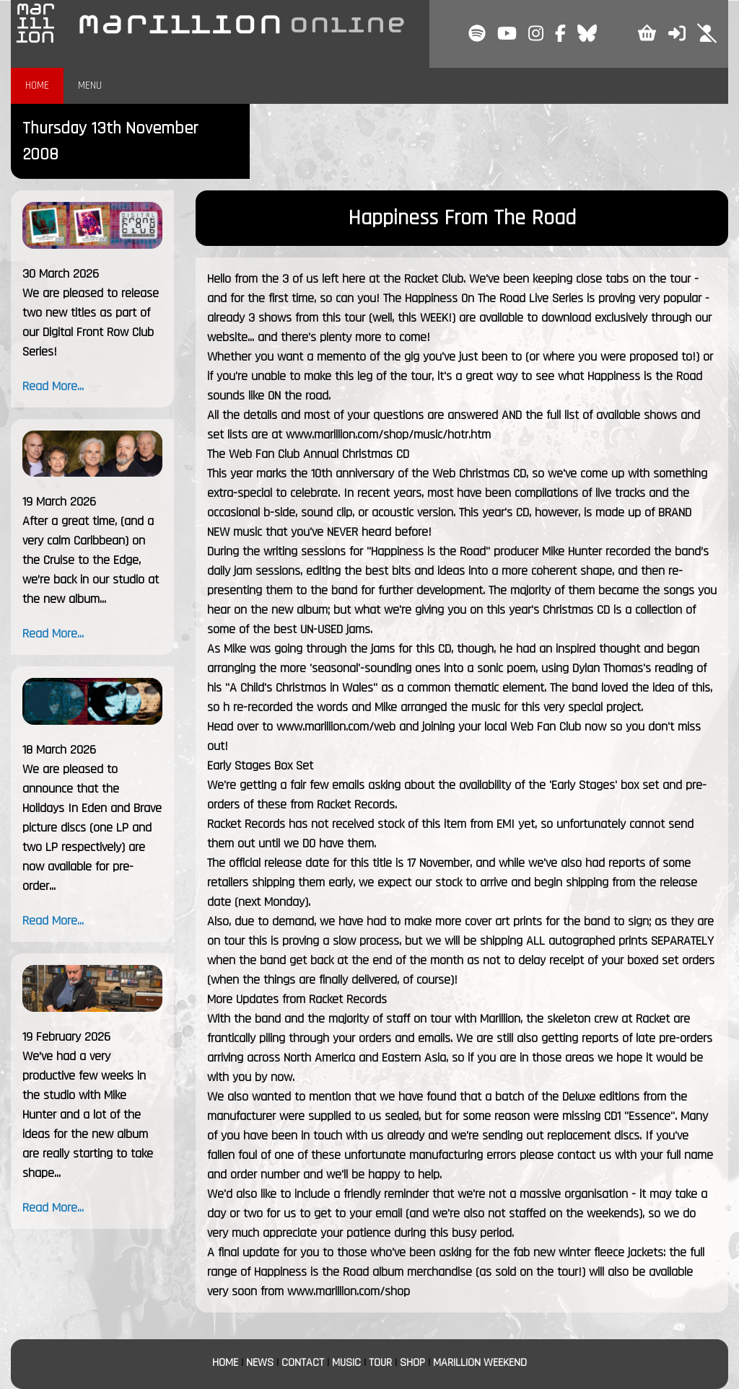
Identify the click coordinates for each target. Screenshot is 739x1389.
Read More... (53, 386)
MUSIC (346, 1362)
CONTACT (302, 1362)
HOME (37, 85)
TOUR (380, 1362)
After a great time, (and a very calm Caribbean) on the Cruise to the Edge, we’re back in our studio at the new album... (90, 560)
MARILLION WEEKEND (480, 1362)
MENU (90, 85)
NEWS (260, 1362)
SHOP (412, 1362)
